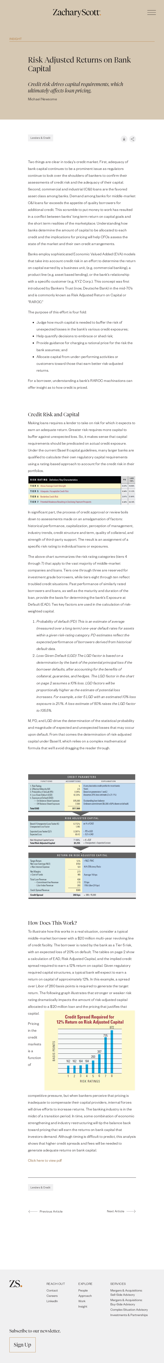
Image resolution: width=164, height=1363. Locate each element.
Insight (15, 39)
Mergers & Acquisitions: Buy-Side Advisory (126, 1302)
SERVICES (118, 1284)
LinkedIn (52, 1301)
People (83, 1290)
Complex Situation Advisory (129, 1309)
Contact (52, 1290)
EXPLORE (85, 1284)
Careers (52, 1296)
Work (81, 1301)
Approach (85, 1296)
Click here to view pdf (45, 1160)
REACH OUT (56, 1284)
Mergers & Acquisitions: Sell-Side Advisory (126, 1292)
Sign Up (22, 1345)
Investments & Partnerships (129, 1315)
